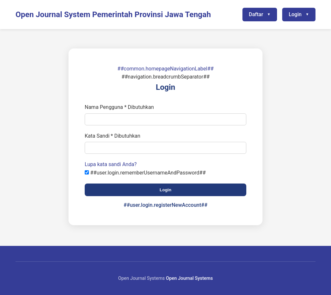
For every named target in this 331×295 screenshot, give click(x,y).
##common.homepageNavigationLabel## (165, 69)
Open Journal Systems (189, 278)
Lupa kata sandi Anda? (111, 164)
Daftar (256, 14)
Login (295, 14)
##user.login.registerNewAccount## (165, 205)
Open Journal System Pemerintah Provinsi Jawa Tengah (113, 14)
